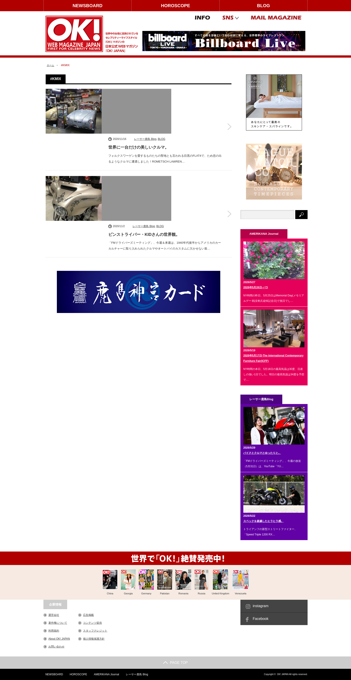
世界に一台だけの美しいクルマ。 (138, 100)
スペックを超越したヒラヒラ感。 (263, 521)
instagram (260, 606)
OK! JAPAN (283, 674)
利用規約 (53, 630)
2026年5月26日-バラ (255, 287)
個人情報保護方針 (94, 638)
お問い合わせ (56, 646)
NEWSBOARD (87, 5)
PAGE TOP (175, 663)
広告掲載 (88, 615)
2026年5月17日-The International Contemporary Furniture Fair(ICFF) (273, 358)
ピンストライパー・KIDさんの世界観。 (144, 157)
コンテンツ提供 (92, 622)
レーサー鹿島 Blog (145, 92)
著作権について (57, 622)
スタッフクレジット (95, 630)
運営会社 (53, 615)
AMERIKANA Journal (105, 674)
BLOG (263, 5)
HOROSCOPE (175, 5)
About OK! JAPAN (59, 638)
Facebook (260, 619)
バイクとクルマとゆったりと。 (262, 452)
